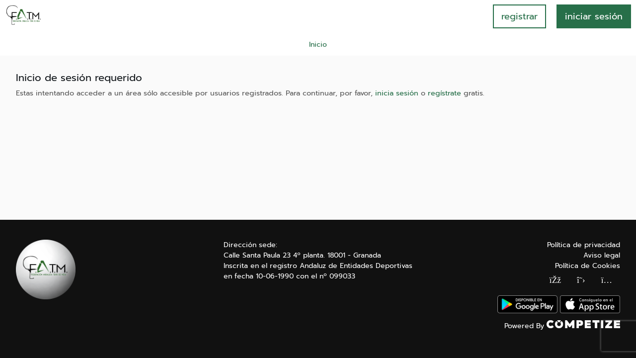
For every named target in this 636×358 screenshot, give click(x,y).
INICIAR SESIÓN (594, 16)
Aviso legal (601, 255)
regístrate (444, 93)
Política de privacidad (583, 245)
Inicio (318, 44)
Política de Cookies (587, 266)
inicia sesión (396, 93)
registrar (519, 16)
